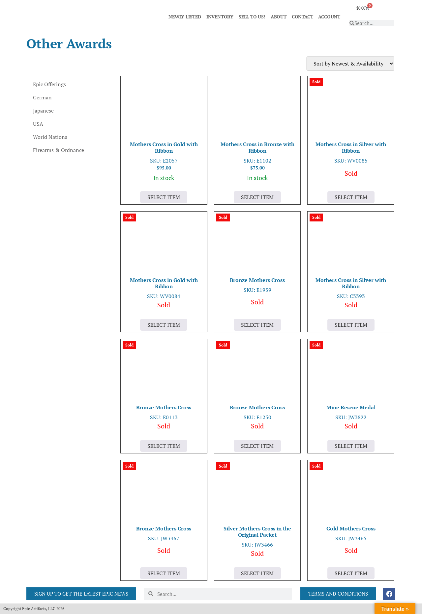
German (42, 97)
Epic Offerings (49, 84)
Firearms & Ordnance (58, 150)
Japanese (43, 110)
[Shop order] (350, 63)
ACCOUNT (329, 16)
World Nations (50, 137)
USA (38, 123)
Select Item (163, 197)
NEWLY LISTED (184, 16)
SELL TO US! (252, 16)
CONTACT (302, 16)
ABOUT (278, 16)
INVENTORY (219, 16)
